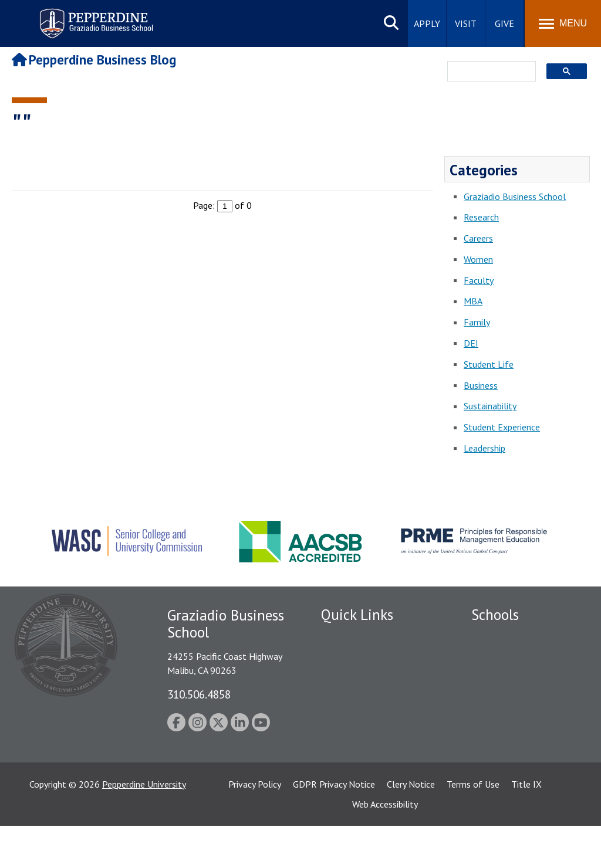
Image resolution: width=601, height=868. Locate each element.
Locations (340, 637)
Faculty (479, 280)
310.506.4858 (199, 694)
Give (504, 23)
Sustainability (490, 406)
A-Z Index (340, 759)
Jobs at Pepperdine (357, 718)
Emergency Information (367, 698)
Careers (478, 238)
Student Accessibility (361, 677)
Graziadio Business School (515, 196)
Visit (466, 23)
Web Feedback (349, 779)
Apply (427, 23)
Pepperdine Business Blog (94, 59)
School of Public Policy (516, 742)
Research (481, 217)
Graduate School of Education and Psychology (522, 704)
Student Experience (502, 427)
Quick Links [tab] (357, 614)
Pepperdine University (144, 826)
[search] (488, 72)
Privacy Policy (254, 826)
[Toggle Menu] (563, 23)
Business (481, 385)
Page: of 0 (222, 205)
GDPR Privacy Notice (334, 826)
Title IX (526, 826)
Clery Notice (411, 826)
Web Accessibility (385, 846)
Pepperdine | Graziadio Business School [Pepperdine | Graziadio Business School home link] (81, 16)
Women (478, 259)
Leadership (484, 448)
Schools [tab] (495, 614)
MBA (473, 301)
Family (477, 322)
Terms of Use (473, 826)
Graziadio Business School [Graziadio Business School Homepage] (522, 677)
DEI (471, 343)
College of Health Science (522, 763)
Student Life (489, 364)
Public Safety (347, 657)
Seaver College (500, 637)
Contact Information (362, 739)
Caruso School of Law (515, 657)
